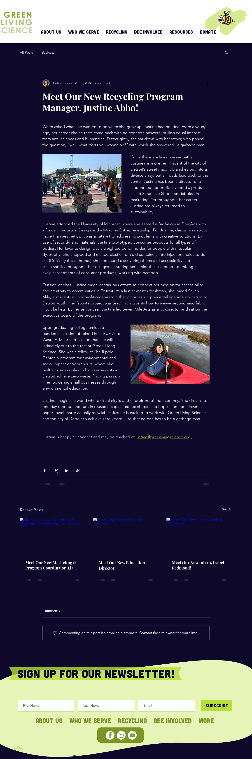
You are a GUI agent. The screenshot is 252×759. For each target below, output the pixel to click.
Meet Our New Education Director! (122, 565)
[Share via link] (78, 470)
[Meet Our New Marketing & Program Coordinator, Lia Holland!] (53, 536)
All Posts (26, 52)
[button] (226, 52)
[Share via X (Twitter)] (56, 470)
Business (48, 52)
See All (227, 509)
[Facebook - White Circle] (110, 735)
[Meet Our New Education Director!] (126, 536)
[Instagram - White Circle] (121, 735)
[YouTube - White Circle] (132, 735)
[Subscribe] (216, 705)
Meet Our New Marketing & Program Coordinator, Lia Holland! (51, 565)
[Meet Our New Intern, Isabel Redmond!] (199, 536)
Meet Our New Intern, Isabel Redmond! (198, 565)
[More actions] (207, 83)
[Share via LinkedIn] (67, 470)
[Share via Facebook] (44, 470)
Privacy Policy (159, 756)
